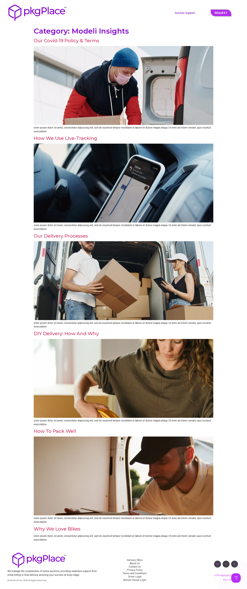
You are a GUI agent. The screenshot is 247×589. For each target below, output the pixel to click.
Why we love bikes (57, 529)
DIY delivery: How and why (66, 333)
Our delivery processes (61, 236)
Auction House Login (134, 579)
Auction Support (185, 13)
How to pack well (55, 431)
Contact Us (135, 566)
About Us (135, 563)
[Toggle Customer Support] (236, 578)
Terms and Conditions (135, 573)
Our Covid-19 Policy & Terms (66, 41)
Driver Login (134, 576)
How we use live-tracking (65, 138)
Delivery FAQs (135, 560)
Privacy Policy (135, 570)
